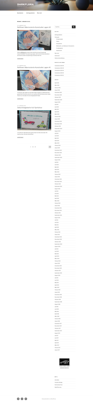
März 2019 (57, 287)
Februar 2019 (57, 289)
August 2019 (57, 275)
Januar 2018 (57, 321)
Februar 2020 (58, 260)
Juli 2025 (56, 104)
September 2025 (58, 99)
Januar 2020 (57, 263)
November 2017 (58, 325)
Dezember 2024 (58, 121)
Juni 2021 (57, 222)
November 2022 (58, 181)
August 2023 (57, 159)
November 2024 (58, 123)
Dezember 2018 (58, 294)
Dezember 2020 (58, 236)
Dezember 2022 (58, 179)
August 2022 (57, 188)
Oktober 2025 (58, 97)
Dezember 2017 (58, 323)
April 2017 (57, 342)
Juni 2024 (57, 135)
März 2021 (57, 229)
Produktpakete (59, 48)
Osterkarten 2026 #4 (59, 68)
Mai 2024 (57, 138)
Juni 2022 (57, 193)
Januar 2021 (57, 234)
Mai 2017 (57, 340)
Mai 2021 (57, 224)
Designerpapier (59, 39)
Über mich (39, 13)
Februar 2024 (57, 145)
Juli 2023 (56, 162)
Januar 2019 (57, 292)
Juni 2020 (57, 251)
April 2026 (57, 82)
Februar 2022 (57, 203)
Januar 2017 (57, 350)
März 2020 (57, 258)
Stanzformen (59, 50)
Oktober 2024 (58, 126)
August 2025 (57, 102)
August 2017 (57, 333)
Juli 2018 (56, 306)
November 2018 (58, 297)
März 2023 (57, 171)
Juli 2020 (56, 248)
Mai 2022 (57, 195)
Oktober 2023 (58, 155)
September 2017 (58, 330)
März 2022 (57, 200)
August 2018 (57, 304)
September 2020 (58, 244)
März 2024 (57, 143)
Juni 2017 (57, 337)
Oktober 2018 (58, 299)
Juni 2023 (57, 164)
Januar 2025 (57, 119)
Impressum (57, 55)
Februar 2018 (57, 318)
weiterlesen (20, 58)
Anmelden (57, 380)
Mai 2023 (57, 167)
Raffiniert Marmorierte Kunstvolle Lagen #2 (34, 27)
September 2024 (58, 128)
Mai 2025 (57, 109)
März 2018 (57, 316)
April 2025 (57, 111)
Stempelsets (59, 43)
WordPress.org (58, 387)
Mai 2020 (57, 253)
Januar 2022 (57, 205)
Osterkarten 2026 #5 (59, 65)
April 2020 (57, 256)
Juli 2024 (56, 133)
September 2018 (58, 301)
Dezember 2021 (58, 208)
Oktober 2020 (58, 241)
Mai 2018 (57, 311)
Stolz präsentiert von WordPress (49, 398)
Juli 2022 (56, 191)
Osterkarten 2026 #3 (59, 70)
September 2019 (58, 273)
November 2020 (58, 239)
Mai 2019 (57, 282)
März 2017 (57, 345)
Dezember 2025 (58, 92)
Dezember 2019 (58, 265)
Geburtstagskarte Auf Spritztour (29, 108)
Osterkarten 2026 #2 (59, 72)
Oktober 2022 (58, 183)
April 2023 (57, 169)
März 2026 (57, 85)
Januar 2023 (57, 176)
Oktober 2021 (58, 212)
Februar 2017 (57, 347)
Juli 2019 (56, 277)
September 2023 (58, 157)
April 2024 (57, 140)
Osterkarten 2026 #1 (59, 75)
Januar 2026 (57, 90)
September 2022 (58, 186)
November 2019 (58, 268)
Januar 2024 (57, 147)
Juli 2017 (56, 335)
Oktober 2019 (58, 270)
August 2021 (57, 217)
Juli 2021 (56, 220)
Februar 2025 (57, 116)
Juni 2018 (57, 309)
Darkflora (25, 4)
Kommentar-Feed (58, 384)
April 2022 (57, 198)
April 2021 (57, 227)
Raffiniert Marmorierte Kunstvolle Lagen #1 (34, 67)
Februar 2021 (57, 232)
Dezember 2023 (58, 150)
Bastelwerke (20, 13)
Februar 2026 (57, 87)
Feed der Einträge (58, 382)
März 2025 (57, 114)
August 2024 (57, 131)
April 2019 (57, 285)
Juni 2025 (57, 106)
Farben (57, 41)
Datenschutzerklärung (59, 58)
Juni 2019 (57, 280)
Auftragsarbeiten (30, 13)
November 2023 (58, 152)
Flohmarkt (57, 37)
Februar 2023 (57, 174)
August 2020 (57, 246)
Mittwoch (23, 52)
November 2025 (58, 94)
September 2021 (58, 215)
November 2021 (58, 210)
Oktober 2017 (58, 328)
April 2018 (57, 313)
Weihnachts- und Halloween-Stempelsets (65, 45)
